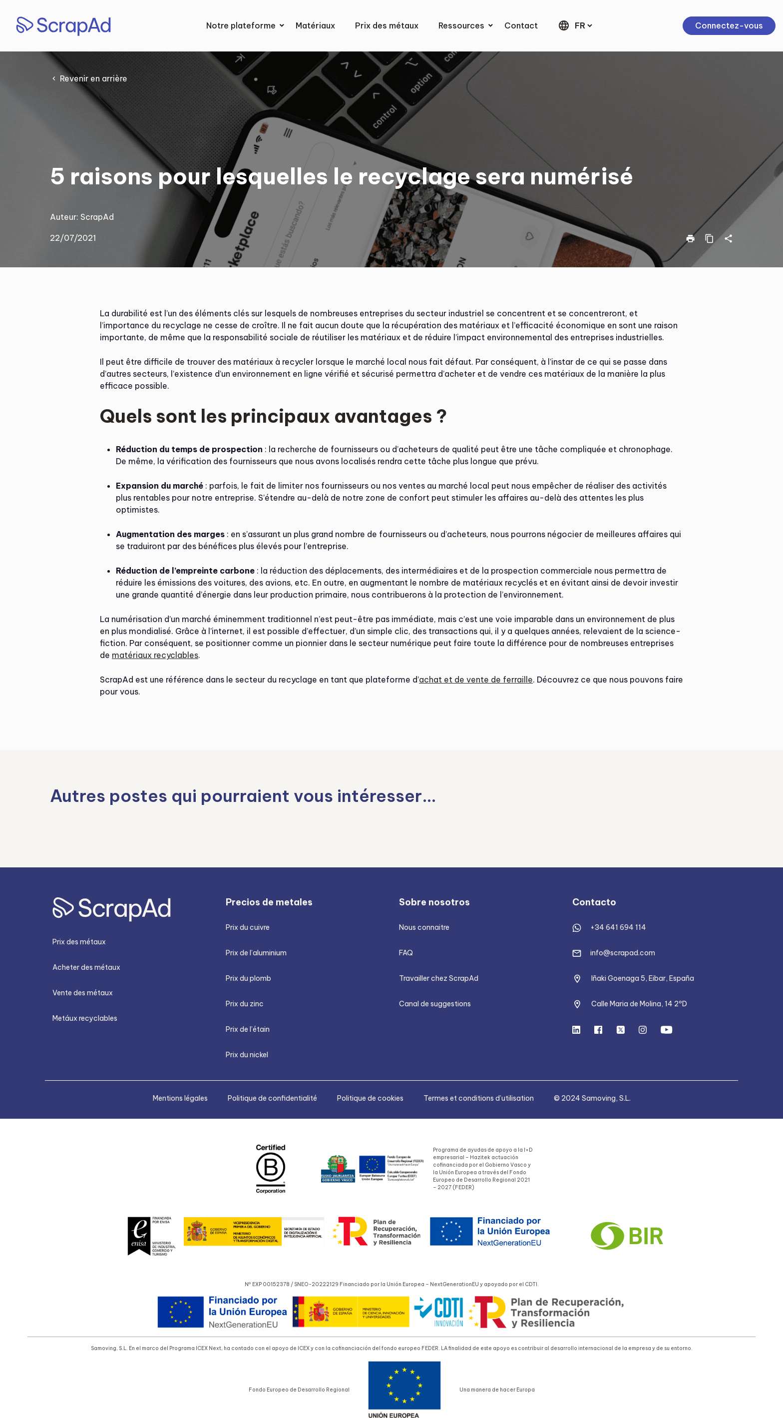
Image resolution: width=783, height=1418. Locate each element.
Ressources (461, 25)
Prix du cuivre (248, 927)
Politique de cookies (370, 1098)
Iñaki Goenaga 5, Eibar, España (642, 978)
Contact (521, 25)
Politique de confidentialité (272, 1098)
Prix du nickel (247, 1054)
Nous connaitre (424, 927)
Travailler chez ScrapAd (438, 978)
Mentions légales (180, 1098)
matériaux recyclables (155, 655)
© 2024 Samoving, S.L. (592, 1098)
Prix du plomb (248, 978)
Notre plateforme (241, 25)
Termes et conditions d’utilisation (478, 1098)
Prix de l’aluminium (256, 952)
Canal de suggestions (435, 1003)
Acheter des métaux (86, 967)
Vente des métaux (82, 992)
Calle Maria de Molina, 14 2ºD (639, 1003)
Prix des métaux (386, 25)
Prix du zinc (245, 1003)
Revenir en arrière (93, 78)
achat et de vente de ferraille (476, 680)
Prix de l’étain (248, 1029)
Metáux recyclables (84, 1018)
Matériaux (315, 25)
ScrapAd (97, 217)
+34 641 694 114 (618, 927)
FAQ (406, 952)
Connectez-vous (729, 25)
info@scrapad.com (622, 952)
